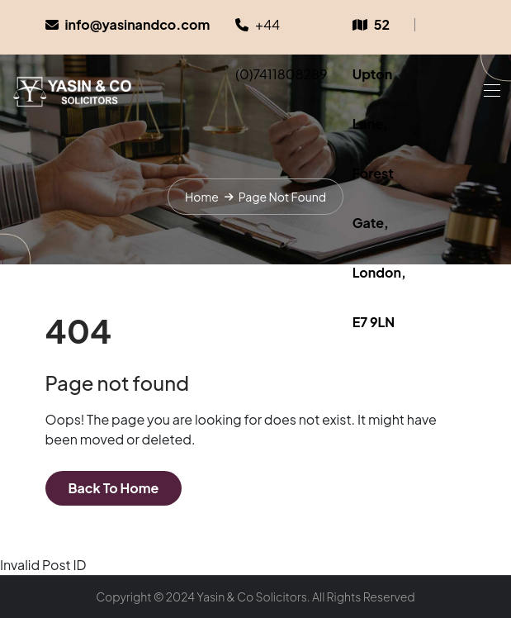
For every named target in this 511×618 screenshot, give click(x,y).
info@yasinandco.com (138, 24)
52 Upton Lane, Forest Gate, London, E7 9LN (379, 173)
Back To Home (114, 488)
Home (202, 196)
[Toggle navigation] (490, 90)
